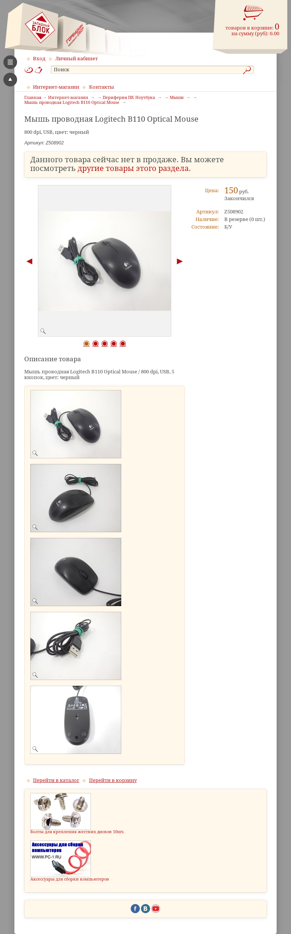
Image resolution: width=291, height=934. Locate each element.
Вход (39, 58)
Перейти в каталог (56, 780)
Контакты (101, 87)
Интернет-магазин (56, 87)
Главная (32, 98)
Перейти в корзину (113, 780)
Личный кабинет (76, 58)
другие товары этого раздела (133, 168)
